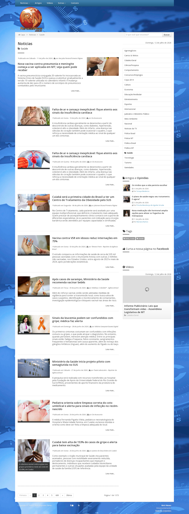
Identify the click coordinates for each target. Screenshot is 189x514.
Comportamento (131, 70)
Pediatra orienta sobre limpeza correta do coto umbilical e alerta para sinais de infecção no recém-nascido (85, 406)
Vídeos (50, 3)
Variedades (129, 167)
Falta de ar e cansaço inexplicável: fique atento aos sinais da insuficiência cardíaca (84, 111)
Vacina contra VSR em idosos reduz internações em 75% (84, 239)
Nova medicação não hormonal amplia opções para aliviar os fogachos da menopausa (150, 213)
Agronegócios (130, 50)
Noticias (32, 34)
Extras (62, 3)
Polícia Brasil (129, 133)
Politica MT (129, 148)
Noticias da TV (130, 128)
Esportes (128, 104)
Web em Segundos (163, 510)
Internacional (129, 109)
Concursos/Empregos (133, 75)
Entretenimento (131, 99)
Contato (75, 3)
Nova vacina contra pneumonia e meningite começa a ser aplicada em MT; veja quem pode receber (47, 67)
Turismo (128, 162)
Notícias (25, 3)
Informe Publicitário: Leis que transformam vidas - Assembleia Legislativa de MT (143, 309)
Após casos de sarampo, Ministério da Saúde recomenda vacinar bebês (80, 280)
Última (69, 495)
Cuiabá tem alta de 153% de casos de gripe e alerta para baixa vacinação (84, 443)
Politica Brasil (130, 143)
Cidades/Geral (130, 60)
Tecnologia (129, 157)
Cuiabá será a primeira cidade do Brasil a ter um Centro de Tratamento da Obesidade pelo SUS (83, 198)
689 (57, 495)
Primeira (23, 495)
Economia (128, 89)
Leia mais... (75, 90)
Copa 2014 (129, 80)
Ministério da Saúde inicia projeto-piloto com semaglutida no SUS (81, 363)
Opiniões (135, 178)
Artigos (38, 3)
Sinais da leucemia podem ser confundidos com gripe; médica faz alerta (82, 319)
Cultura (127, 84)
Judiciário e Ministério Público (136, 114)
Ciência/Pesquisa (131, 65)
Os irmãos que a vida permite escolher (149, 185)
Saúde (42, 34)
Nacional (128, 123)
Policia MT (128, 138)
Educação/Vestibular (133, 94)
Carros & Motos (131, 55)
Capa (21, 34)
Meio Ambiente (130, 119)
